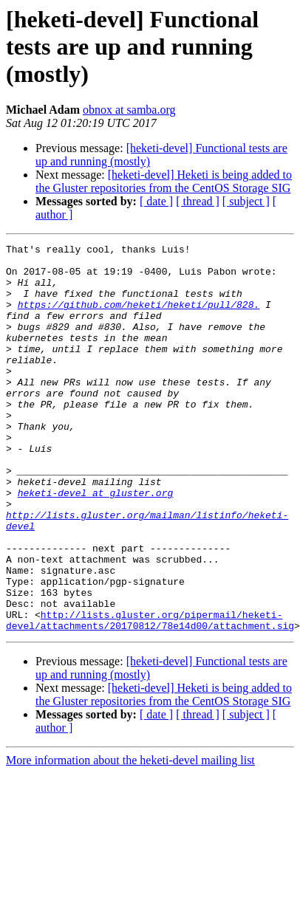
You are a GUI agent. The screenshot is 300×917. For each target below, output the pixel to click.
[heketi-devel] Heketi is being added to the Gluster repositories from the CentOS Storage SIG (163, 181)
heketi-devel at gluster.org (96, 543)
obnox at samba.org (129, 109)
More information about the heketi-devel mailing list (130, 837)
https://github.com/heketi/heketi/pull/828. (139, 317)
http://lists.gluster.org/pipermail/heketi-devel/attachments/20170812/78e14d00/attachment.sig (150, 696)
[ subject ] (246, 201)
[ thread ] (197, 201)
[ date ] (156, 201)
